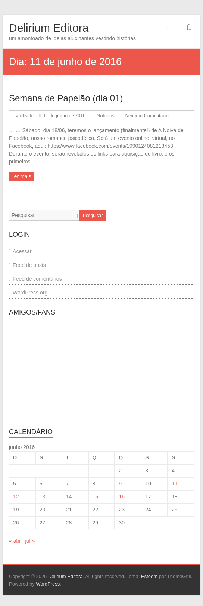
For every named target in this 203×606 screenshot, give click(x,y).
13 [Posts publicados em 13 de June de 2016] (43, 497)
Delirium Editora (48, 28)
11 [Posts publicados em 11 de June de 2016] (175, 484)
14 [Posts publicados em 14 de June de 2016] (69, 497)
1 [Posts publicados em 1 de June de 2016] (94, 470)
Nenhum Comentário (147, 115)
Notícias (105, 115)
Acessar (22, 251)
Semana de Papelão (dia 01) (66, 98)
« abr (15, 541)
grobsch (24, 115)
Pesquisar (93, 215)
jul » (30, 541)
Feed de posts (29, 265)
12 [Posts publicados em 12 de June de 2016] (16, 497)
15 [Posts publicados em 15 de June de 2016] (96, 497)
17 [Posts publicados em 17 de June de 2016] (148, 497)
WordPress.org (30, 293)
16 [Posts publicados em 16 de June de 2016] (122, 497)
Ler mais (21, 176)
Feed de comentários (37, 279)
